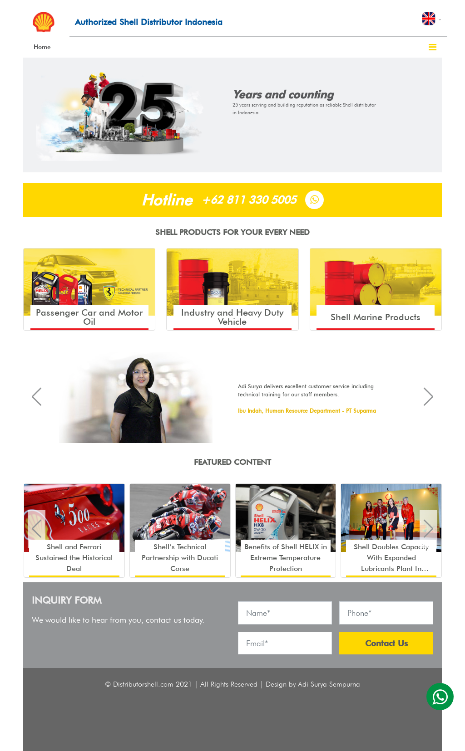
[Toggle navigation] (432, 47)
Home (42, 46)
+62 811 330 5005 (248, 199)
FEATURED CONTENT (232, 462)
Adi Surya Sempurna (329, 684)
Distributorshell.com (143, 684)
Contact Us (386, 643)
